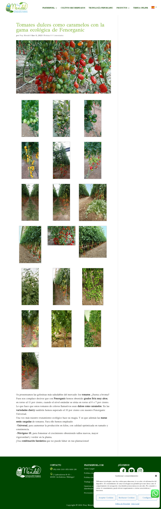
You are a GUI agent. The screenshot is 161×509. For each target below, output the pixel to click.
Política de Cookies (92, 473)
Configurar (147, 498)
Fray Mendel (25, 35)
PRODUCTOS (121, 8)
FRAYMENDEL (48, 8)
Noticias (47, 35)
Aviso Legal (135, 504)
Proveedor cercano (92, 493)
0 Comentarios (57, 35)
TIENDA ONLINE (140, 8)
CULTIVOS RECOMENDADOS (73, 8)
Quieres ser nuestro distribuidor (93, 487)
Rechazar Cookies (126, 498)
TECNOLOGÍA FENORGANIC (101, 8)
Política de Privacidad (122, 504)
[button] (156, 476)
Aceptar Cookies (106, 498)
